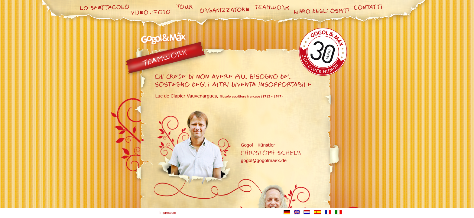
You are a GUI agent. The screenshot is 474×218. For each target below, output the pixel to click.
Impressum (168, 212)
